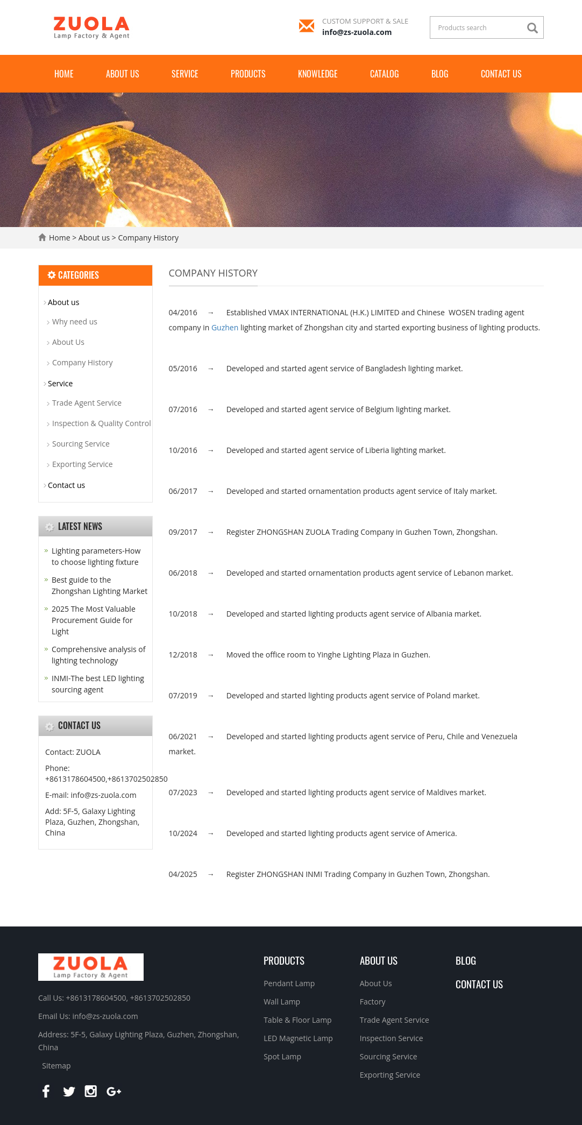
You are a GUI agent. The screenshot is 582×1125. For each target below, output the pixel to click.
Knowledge (318, 73)
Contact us (501, 73)
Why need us (74, 321)
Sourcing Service (81, 443)
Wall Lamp (282, 1001)
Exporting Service (82, 464)
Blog (440, 73)
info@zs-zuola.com (357, 32)
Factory (373, 1001)
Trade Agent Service (87, 403)
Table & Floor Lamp (298, 1020)
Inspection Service (391, 1038)
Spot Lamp (282, 1056)
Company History (147, 237)
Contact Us (479, 983)
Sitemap (56, 1065)
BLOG (466, 959)
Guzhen (224, 327)
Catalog (384, 73)
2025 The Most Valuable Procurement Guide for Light (94, 620)
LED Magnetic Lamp (298, 1038)
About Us (68, 342)
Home (64, 73)
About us (122, 73)
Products (248, 73)
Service (185, 73)
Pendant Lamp (289, 983)
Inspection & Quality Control (101, 423)
